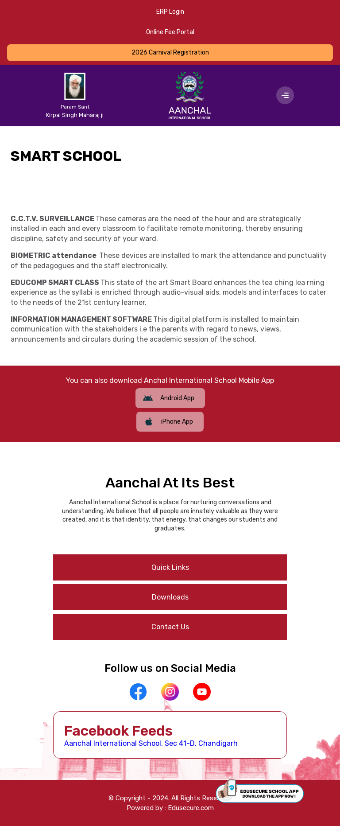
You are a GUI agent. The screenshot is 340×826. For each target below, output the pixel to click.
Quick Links (170, 567)
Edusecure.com (191, 808)
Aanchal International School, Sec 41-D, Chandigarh (151, 743)
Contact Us (170, 627)
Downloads (170, 597)
